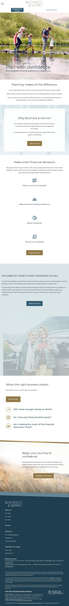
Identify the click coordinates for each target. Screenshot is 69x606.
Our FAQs (8, 519)
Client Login (8, 550)
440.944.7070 (9, 553)
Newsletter (8, 538)
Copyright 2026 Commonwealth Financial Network (30, 603)
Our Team (8, 516)
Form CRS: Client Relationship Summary (18, 591)
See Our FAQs (13, 399)
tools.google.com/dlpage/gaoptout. (23, 600)
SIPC (54, 578)
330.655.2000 (9, 566)
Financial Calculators (10, 541)
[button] (17, 10)
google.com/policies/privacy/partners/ (14, 599)
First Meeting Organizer (12, 535)
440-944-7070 (52, 10)
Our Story (8, 513)
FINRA (51, 578)
